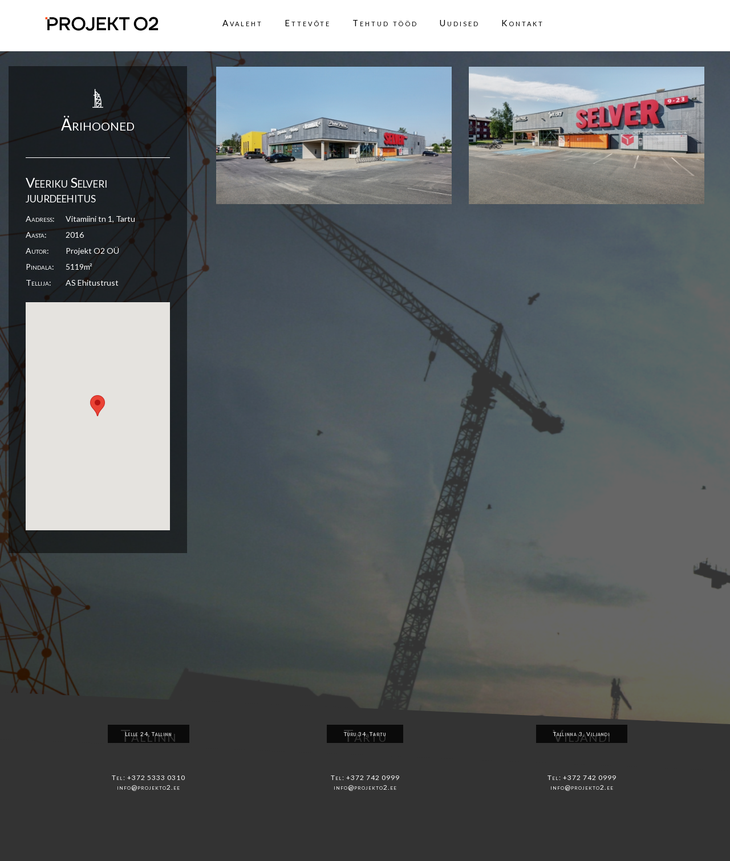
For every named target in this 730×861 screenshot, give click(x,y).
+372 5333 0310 (156, 777)
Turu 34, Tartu (365, 733)
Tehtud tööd (385, 23)
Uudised (460, 23)
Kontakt (522, 23)
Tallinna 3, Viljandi (581, 733)
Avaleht (242, 23)
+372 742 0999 (373, 777)
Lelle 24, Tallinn (148, 733)
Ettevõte (308, 23)
